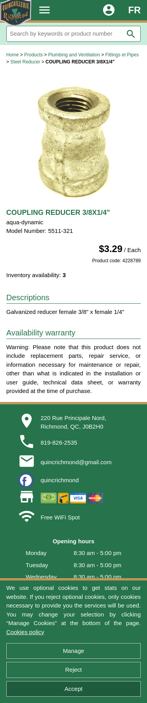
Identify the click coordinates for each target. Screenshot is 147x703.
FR (134, 10)
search (130, 34)
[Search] (73, 34)
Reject (73, 669)
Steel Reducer (25, 62)
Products (33, 55)
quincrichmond (60, 480)
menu (44, 10)
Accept (74, 688)
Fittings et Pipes (122, 55)
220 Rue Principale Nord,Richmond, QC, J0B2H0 (74, 422)
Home (12, 55)
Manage (73, 650)
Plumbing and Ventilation (74, 55)
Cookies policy (25, 632)
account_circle (109, 10)
